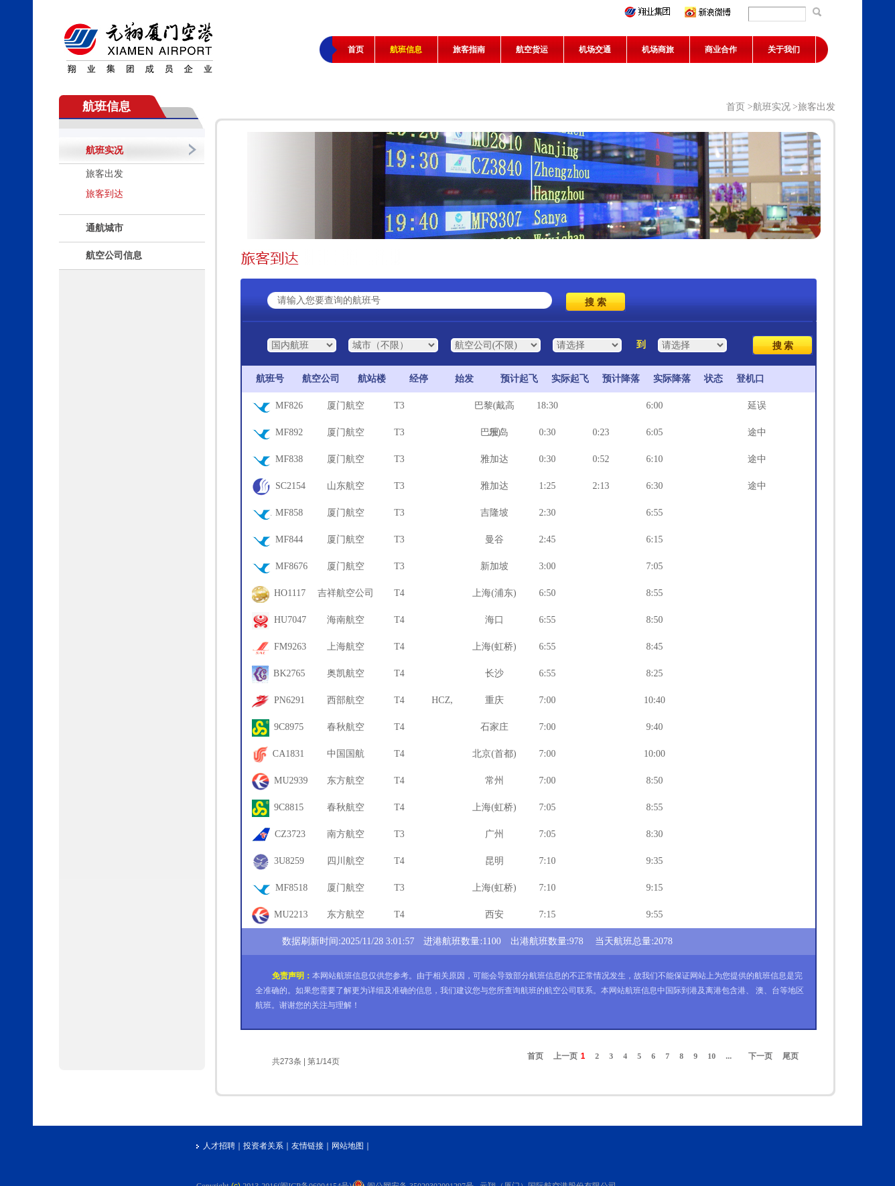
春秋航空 (345, 727)
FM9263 (279, 647)
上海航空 (345, 647)
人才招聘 (219, 1146)
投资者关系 (263, 1146)
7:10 (547, 861)
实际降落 (672, 379)
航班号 (266, 379)
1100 (491, 941)
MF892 (277, 433)
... (729, 1056)
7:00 (547, 700)
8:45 (654, 647)
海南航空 (345, 620)
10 (711, 1056)
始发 (464, 379)
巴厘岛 (494, 432)
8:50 (654, 620)
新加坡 (494, 566)
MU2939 (280, 781)
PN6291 (278, 701)
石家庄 (494, 727)
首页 (356, 49)
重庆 (494, 700)
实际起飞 (570, 379)
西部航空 (345, 700)
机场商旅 (658, 49)
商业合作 (721, 49)
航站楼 (372, 379)
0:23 (601, 432)
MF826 (277, 406)
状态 (713, 379)
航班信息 (406, 49)
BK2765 (278, 674)
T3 (399, 405)
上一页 (565, 1056)
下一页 (760, 1056)
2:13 (601, 486)
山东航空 (345, 486)
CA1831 (278, 754)
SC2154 (278, 487)
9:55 (654, 914)
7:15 (547, 914)
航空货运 (532, 49)
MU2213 (280, 915)
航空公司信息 (114, 255)
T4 (399, 593)
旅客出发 (104, 174)
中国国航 (345, 754)
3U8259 (278, 862)
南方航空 (345, 834)
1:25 (547, 486)
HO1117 (278, 594)
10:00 (654, 754)
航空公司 (320, 379)
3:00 (547, 566)
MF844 (277, 540)
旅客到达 (104, 194)
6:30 (654, 486)
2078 (663, 941)
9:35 (654, 861)
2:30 (547, 513)
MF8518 (279, 888)
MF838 (277, 460)
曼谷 (494, 539)
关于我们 (784, 49)
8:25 (654, 673)
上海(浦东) (494, 593)
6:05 (654, 432)
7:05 (654, 566)
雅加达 (494, 459)
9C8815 (277, 808)
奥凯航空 (345, 673)
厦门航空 (345, 405)
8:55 (654, 593)
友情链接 (307, 1146)
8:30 (654, 834)
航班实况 (104, 150)
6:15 (654, 539)
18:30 (547, 405)
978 (576, 941)
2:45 (547, 539)
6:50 (547, 593)
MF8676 (279, 567)
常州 (494, 780)
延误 (757, 405)
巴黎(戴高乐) (494, 409)
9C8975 (277, 728)
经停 (418, 379)
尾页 (790, 1056)
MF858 (277, 513)
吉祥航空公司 (346, 593)
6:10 (654, 459)
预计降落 (621, 379)
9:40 (654, 727)
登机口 (750, 379)
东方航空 (345, 780)
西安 (494, 914)
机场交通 (595, 49)
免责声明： (292, 975)
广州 (494, 834)
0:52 (601, 459)
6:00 (654, 405)
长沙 (494, 673)
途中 (757, 432)
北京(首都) (494, 754)
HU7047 (279, 620)
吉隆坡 (494, 513)
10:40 (654, 700)
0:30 (547, 432)
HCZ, (442, 700)
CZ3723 (278, 835)
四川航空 (345, 861)
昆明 (494, 861)
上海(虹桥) (494, 647)
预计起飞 (519, 379)
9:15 (654, 888)
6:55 (654, 513)
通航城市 (104, 228)
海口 (494, 620)
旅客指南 (469, 49)
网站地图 (348, 1146)
